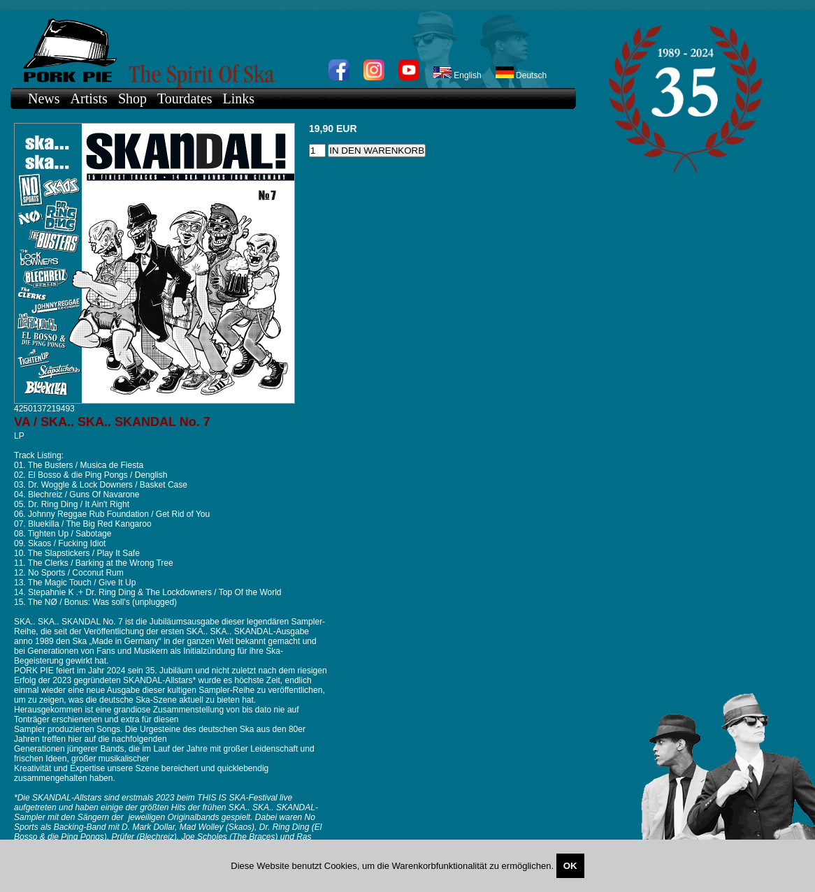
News (44, 98)
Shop (132, 98)
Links (239, 98)
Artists (89, 98)
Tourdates (184, 98)
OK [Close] (570, 866)
